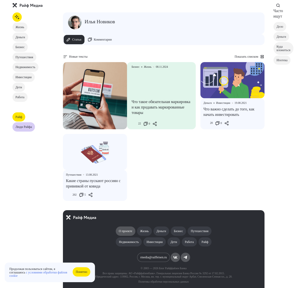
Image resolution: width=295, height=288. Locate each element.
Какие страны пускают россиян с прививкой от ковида (93, 183)
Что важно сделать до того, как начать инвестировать (229, 112)
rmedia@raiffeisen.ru (153, 257)
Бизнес (20, 47)
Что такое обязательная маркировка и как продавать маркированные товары (161, 107)
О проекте (125, 231)
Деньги (20, 37)
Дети (19, 87)
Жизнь (20, 27)
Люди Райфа (24, 126)
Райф (19, 117)
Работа (20, 97)
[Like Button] (134, 124)
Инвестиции (24, 77)
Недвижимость (25, 67)
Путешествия (24, 57)
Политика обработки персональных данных (163, 281)
